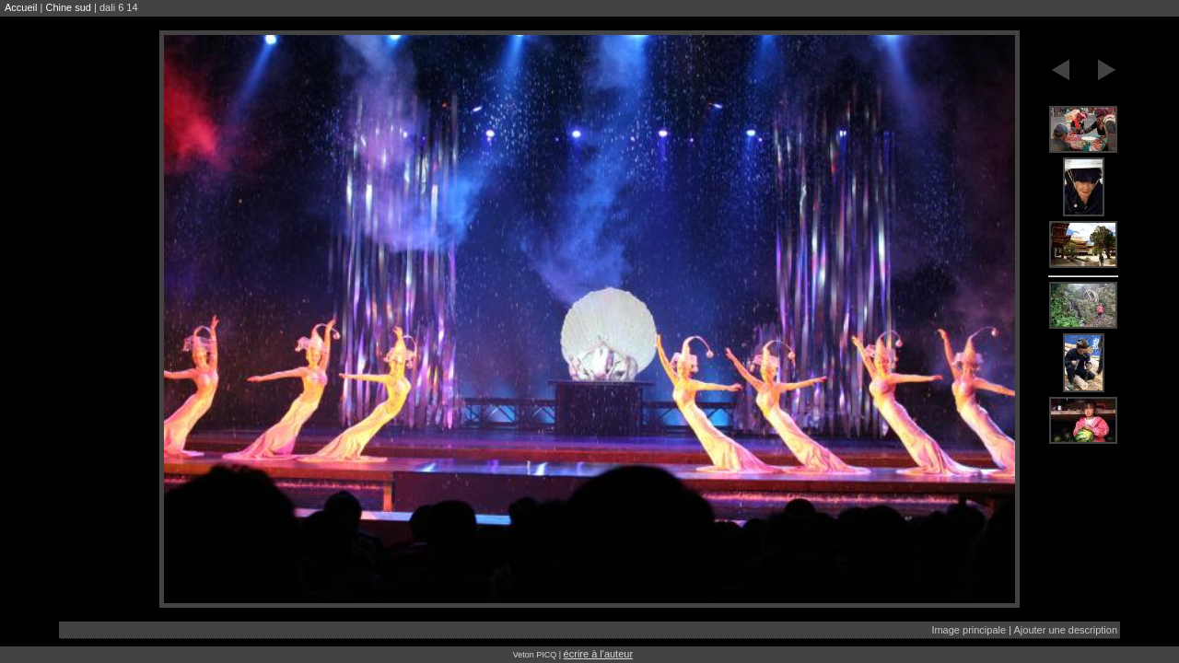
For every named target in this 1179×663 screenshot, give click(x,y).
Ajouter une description (1065, 629)
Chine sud (68, 7)
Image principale (968, 629)
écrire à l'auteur (598, 653)
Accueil (21, 7)
